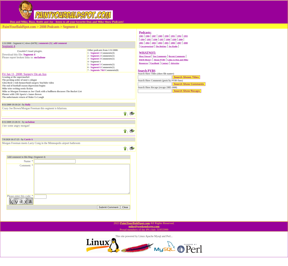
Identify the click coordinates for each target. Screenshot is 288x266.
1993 (185, 36)
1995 (149, 39)
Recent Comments (177, 56)
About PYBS (159, 60)
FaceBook (154, 63)
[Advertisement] (200, 12)
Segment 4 (29, 54)
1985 (141, 36)
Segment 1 (95, 53)
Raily (27, 104)
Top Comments (159, 56)
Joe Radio (173, 46)
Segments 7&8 (97, 70)
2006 (173, 43)
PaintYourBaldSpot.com (135, 231)
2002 (147, 43)
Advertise (175, 63)
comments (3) (45, 43)
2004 (160, 43)
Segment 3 (95, 58)
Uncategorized (146, 46)
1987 (154, 36)
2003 (154, 43)
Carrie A (28, 139)
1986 (147, 36)
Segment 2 (95, 56)
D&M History (145, 60)
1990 (166, 36)
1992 (179, 36)
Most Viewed (145, 56)
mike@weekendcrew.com (144, 235)
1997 (161, 39)
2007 (179, 43)
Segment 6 (95, 67)
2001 (141, 43)
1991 (173, 36)
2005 (166, 43)
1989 (160, 36)
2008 (185, 43)
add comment (60, 43)
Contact (164, 63)
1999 (174, 39)
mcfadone (39, 57)
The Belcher (160, 46)
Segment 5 (95, 64)
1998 (168, 39)
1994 (142, 39)
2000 (180, 39)
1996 (155, 39)
